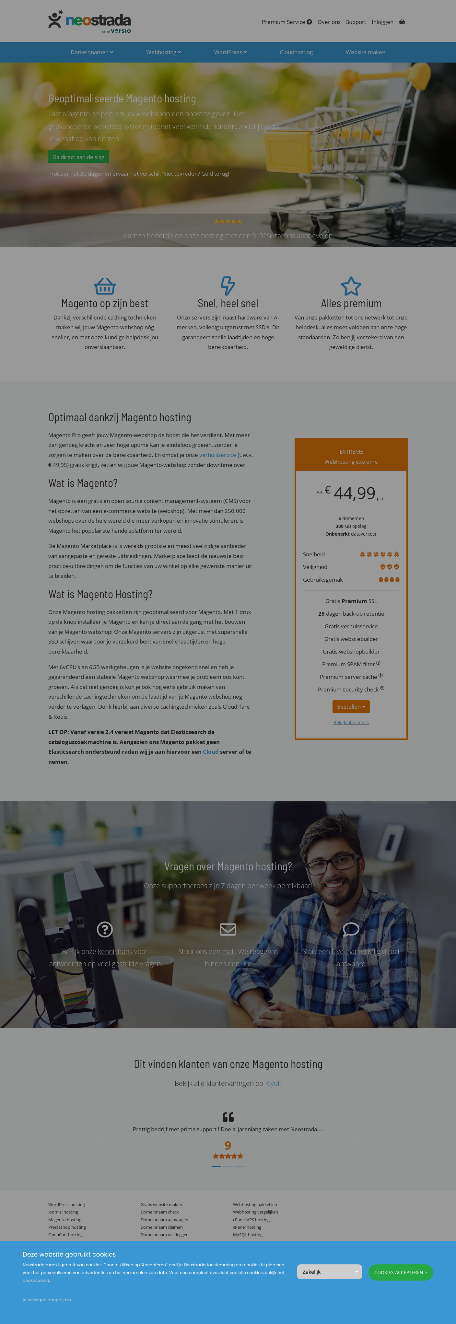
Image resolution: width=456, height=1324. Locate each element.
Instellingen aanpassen (47, 1300)
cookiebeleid (36, 1280)
